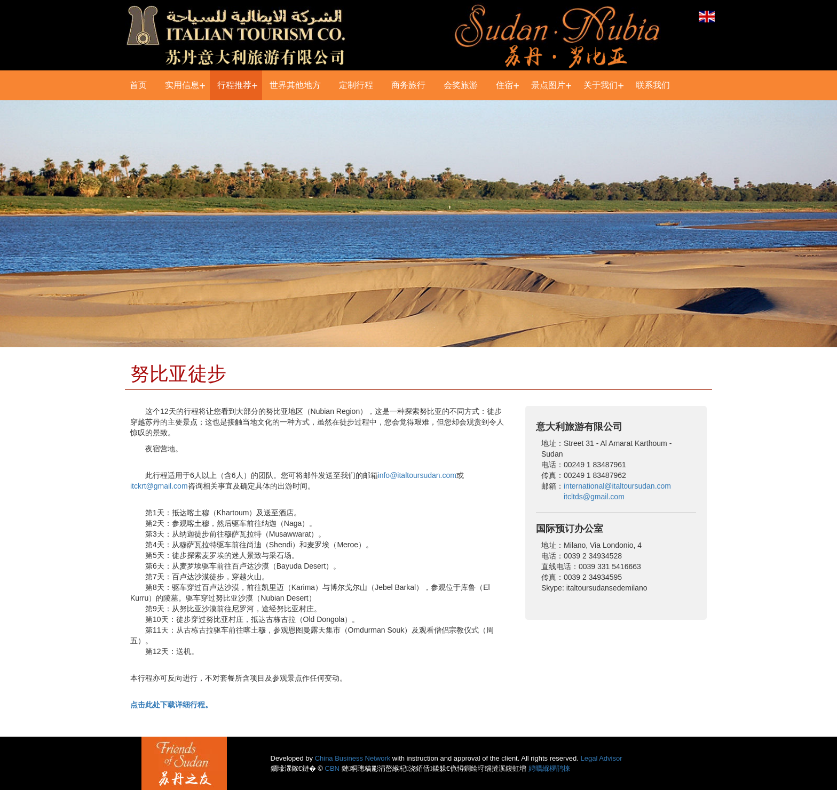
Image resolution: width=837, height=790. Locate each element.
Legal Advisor (601, 758)
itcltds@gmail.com (594, 496)
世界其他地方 (295, 85)
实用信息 (182, 85)
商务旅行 (408, 85)
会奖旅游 (461, 85)
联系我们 (653, 85)
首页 (138, 85)
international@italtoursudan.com (617, 486)
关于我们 (600, 85)
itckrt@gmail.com (159, 486)
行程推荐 (234, 85)
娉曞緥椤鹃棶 (549, 768)
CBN (332, 768)
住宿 (504, 85)
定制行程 (356, 85)
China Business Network (353, 758)
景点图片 (548, 85)
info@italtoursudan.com (417, 475)
